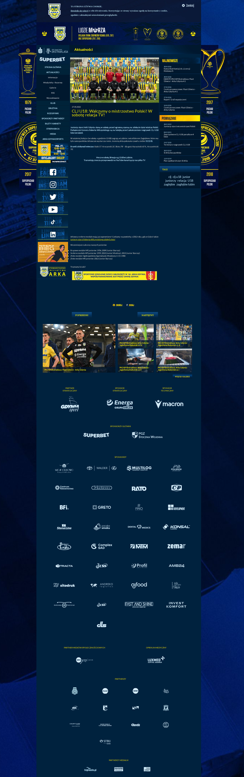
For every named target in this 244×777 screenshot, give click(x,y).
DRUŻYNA (52, 108)
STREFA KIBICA (52, 129)
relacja (181, 180)
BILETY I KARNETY (53, 123)
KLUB (52, 103)
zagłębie (169, 184)
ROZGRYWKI (53, 113)
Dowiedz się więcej (79, 10)
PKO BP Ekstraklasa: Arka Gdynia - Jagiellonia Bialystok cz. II (134, 368)
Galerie (52, 88)
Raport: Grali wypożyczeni (175, 99)
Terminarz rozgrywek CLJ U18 (177, 145)
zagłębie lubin (185, 184)
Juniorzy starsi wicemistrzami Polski (179, 126)
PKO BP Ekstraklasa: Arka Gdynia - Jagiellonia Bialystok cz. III (173, 344)
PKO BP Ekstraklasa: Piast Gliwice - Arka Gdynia (65, 370)
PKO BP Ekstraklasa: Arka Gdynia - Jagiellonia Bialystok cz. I (173, 368)
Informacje (53, 77)
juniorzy (171, 180)
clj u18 (177, 177)
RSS (53, 93)
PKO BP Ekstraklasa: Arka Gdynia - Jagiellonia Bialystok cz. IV (134, 344)
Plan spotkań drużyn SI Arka (176, 161)
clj (169, 177)
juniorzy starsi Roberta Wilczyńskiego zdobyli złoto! (92, 239)
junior (186, 177)
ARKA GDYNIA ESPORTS (53, 139)
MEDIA (53, 134)
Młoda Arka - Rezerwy (52, 82)
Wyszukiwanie (53, 98)
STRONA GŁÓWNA (53, 67)
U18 (190, 180)
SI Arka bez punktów (172, 153)
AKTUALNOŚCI (52, 72)
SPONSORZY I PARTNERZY (53, 118)
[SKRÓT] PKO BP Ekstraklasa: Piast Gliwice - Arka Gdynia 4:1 (179, 80)
